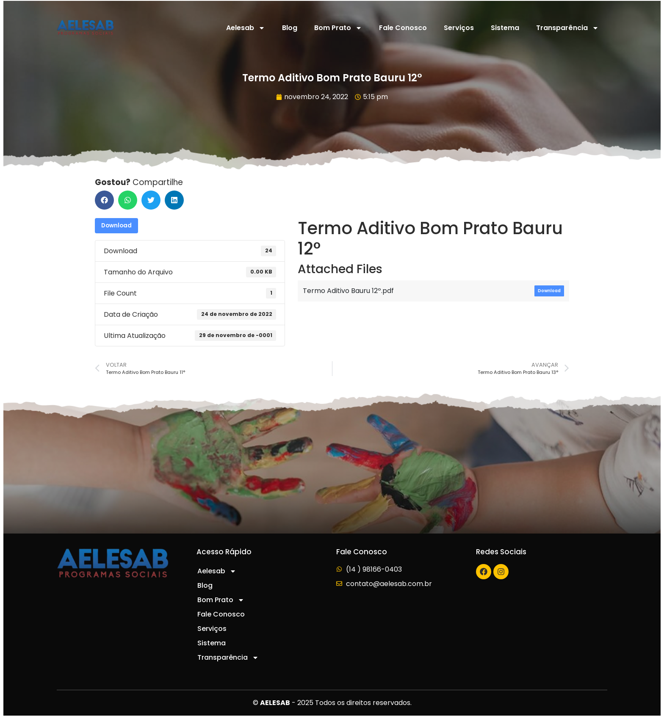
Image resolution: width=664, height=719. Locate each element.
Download (116, 225)
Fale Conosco (403, 28)
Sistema (505, 28)
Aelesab (245, 28)
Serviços (459, 28)
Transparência (567, 28)
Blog (289, 28)
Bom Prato (338, 28)
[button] (104, 200)
